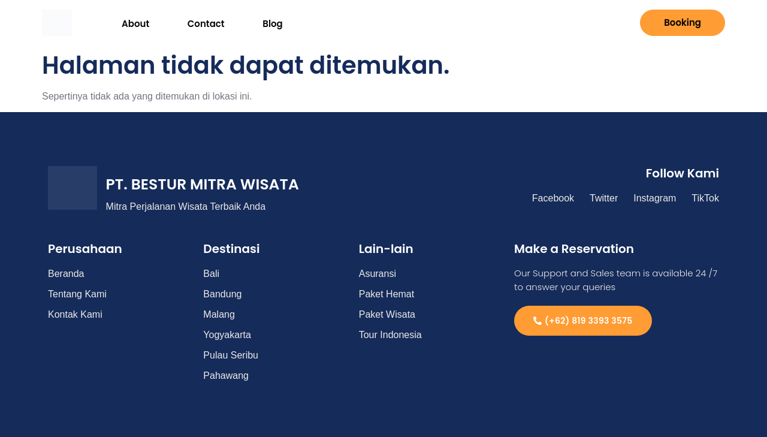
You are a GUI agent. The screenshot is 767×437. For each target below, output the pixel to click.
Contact (184, 22)
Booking (682, 22)
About (127, 22)
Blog (237, 22)
